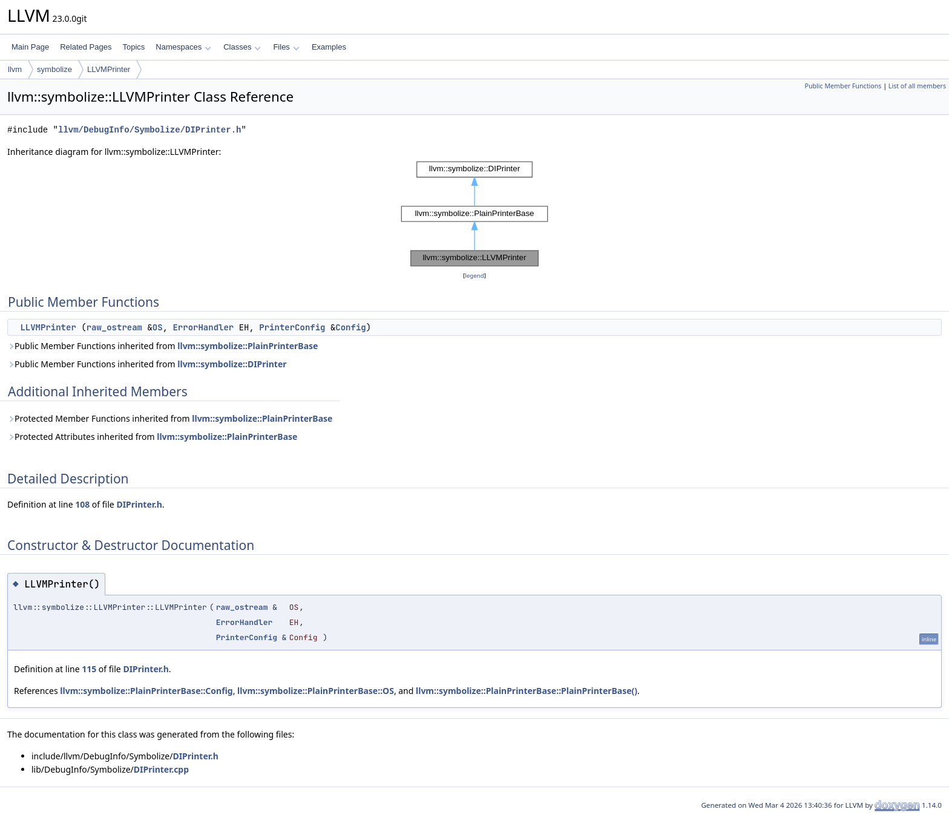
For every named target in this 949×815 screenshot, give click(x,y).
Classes (242, 46)
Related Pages (85, 46)
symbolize (54, 69)
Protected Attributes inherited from (152, 436)
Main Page (30, 46)
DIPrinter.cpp (161, 769)
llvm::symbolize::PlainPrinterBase (247, 346)
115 (89, 669)
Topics (133, 46)
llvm (15, 69)
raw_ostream (114, 327)
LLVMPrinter (108, 69)
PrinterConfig (292, 327)
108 (82, 504)
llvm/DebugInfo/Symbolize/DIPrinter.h (149, 130)
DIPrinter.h (139, 504)
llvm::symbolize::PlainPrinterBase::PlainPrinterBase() (526, 690)
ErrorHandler (203, 327)
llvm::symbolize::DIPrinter (231, 364)
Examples (329, 46)
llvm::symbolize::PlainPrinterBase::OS (315, 690)
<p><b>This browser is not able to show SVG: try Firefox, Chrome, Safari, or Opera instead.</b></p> (474, 214)
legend (474, 276)
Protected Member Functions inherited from (169, 418)
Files (286, 46)
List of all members (917, 86)
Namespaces (183, 46)
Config (350, 327)
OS (158, 327)
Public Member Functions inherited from (162, 346)
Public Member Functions (842, 86)
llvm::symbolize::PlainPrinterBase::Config (146, 690)
